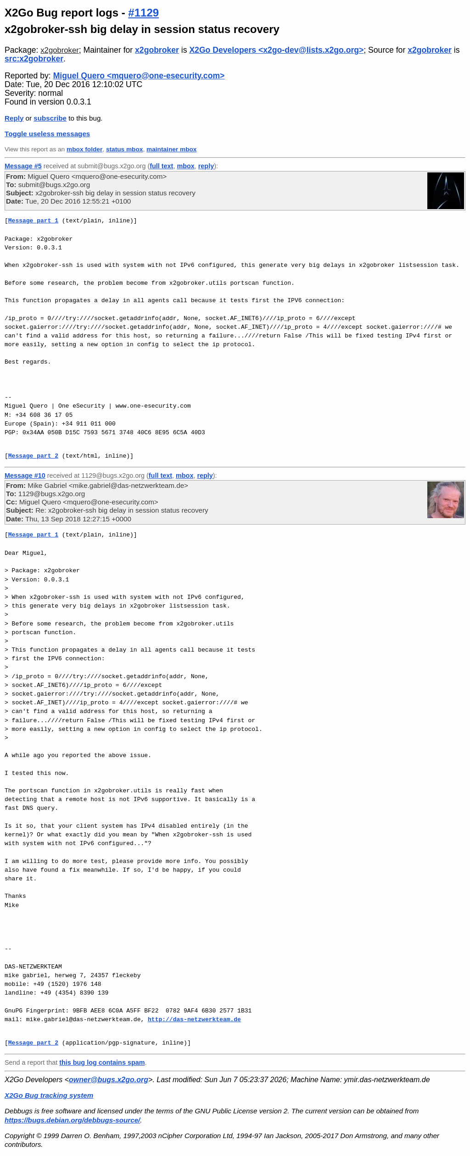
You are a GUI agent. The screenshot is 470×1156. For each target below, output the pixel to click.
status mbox (124, 149)
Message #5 (23, 166)
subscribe (50, 118)
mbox (185, 166)
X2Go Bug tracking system (49, 1095)
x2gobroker (59, 50)
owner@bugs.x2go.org (108, 1080)
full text (161, 166)
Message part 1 (33, 220)
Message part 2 (33, 456)
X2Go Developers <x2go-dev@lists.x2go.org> (276, 50)
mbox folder (84, 149)
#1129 (143, 12)
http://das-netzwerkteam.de (194, 1019)
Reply (14, 118)
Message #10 (25, 475)
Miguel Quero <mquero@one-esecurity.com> (139, 75)
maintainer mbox (171, 149)
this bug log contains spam (102, 1062)
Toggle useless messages (47, 134)
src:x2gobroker (34, 58)
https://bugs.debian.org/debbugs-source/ (72, 1120)
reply (206, 166)
